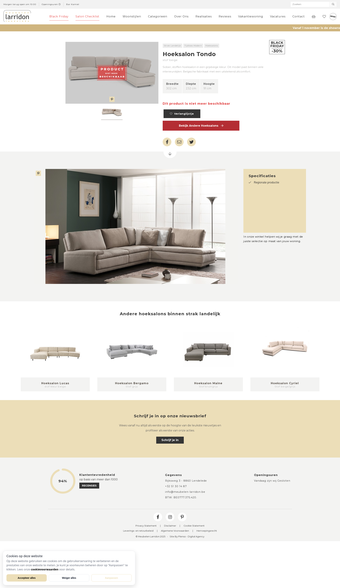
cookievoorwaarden (44, 569)
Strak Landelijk (172, 45)
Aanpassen (111, 578)
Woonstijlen (132, 16)
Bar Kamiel (72, 4)
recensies (89, 485)
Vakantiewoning (250, 16)
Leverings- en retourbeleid (138, 531)
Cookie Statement (194, 526)
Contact (298, 16)
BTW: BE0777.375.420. (181, 497)
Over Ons (181, 16)
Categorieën (157, 16)
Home (111, 16)
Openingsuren (51, 4)
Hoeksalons (211, 45)
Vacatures (277, 16)
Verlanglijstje (182, 113)
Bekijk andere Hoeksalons (201, 125)
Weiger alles (69, 578)
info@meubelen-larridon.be (185, 491)
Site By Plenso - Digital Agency (187, 537)
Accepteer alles (27, 578)
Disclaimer (170, 526)
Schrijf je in (170, 440)
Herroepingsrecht (207, 531)
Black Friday (59, 16)
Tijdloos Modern (193, 45)
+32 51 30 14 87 (176, 486)
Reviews (225, 16)
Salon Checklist (87, 16)
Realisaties (203, 16)
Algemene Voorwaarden (175, 531)
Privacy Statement (146, 526)
